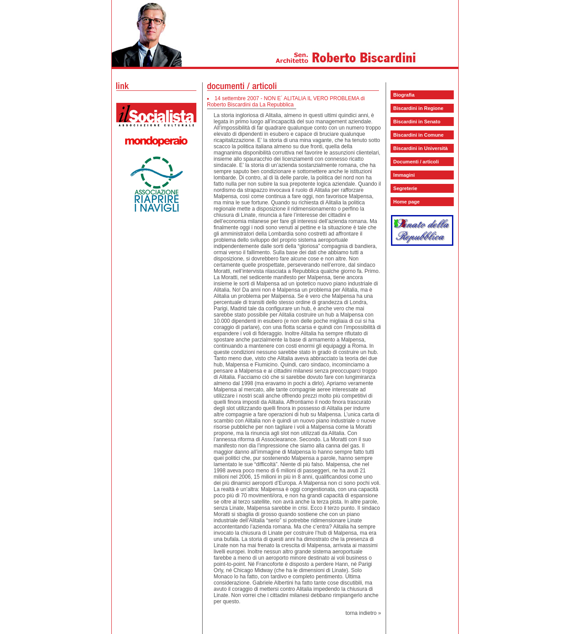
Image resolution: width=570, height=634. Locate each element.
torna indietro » (363, 613)
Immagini (404, 175)
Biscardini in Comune (418, 135)
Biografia (404, 95)
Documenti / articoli (416, 161)
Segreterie (405, 188)
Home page (406, 201)
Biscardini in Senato (416, 121)
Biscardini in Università (420, 148)
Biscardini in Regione (418, 108)
